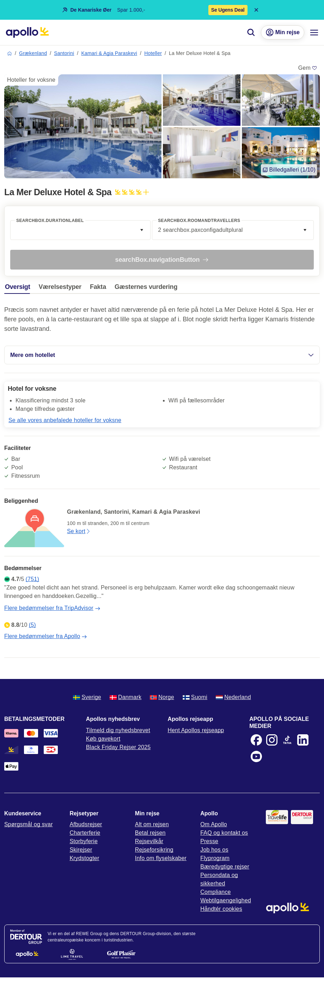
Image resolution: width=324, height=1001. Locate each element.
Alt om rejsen (152, 824)
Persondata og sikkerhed (219, 879)
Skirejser (80, 850)
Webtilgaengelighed (225, 900)
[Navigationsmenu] (314, 32)
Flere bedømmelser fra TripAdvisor (52, 608)
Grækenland (33, 53)
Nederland (233, 697)
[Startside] (27, 32)
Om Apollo (213, 824)
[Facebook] (256, 740)
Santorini (64, 53)
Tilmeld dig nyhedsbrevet (118, 730)
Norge (162, 697)
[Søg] (251, 32)
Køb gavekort (103, 739)
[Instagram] (272, 740)
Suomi (195, 697)
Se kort (79, 531)
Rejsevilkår (149, 841)
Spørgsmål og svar (28, 824)
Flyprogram (215, 858)
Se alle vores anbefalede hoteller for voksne (64, 420)
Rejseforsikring (154, 850)
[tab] (19, 288)
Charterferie (84, 833)
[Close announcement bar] (256, 10)
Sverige (87, 697)
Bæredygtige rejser (224, 867)
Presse (209, 841)
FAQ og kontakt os (224, 833)
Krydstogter (84, 858)
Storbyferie (83, 841)
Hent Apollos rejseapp (196, 730)
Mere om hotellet (162, 355)
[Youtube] (256, 756)
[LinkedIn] (303, 740)
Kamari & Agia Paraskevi (109, 53)
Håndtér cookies (221, 909)
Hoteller (153, 53)
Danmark (125, 697)
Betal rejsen (150, 833)
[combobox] (80, 230)
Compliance (215, 892)
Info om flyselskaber (161, 858)
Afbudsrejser (85, 824)
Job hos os (214, 850)
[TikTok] (287, 740)
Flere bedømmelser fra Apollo (45, 636)
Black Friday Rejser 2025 (118, 747)
